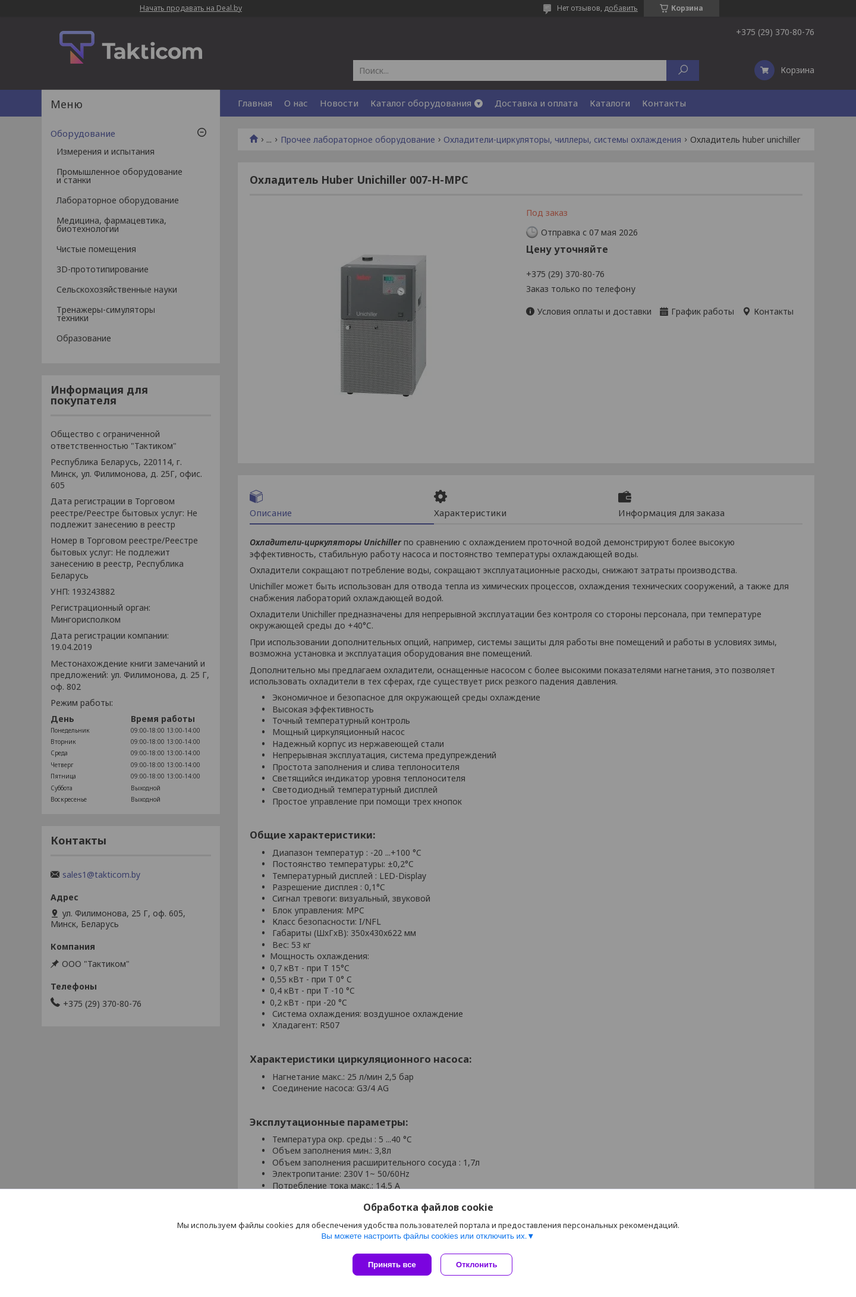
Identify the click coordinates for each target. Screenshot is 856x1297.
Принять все (392, 1264)
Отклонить (479, 1264)
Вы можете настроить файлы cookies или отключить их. (424, 1238)
